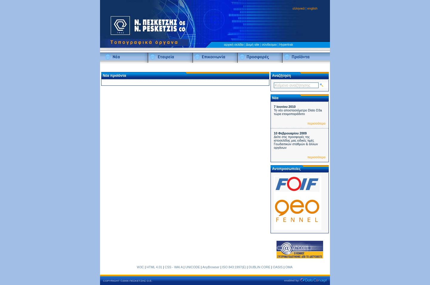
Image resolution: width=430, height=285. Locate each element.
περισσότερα (316, 123)
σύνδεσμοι (269, 44)
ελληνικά (299, 8)
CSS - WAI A (174, 267)
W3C (140, 267)
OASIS (278, 267)
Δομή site (252, 44)
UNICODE (192, 267)
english (312, 8)
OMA (288, 267)
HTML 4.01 (154, 267)
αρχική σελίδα (234, 44)
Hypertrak (286, 44)
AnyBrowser (210, 267)
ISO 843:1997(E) (234, 267)
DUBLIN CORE (260, 267)
